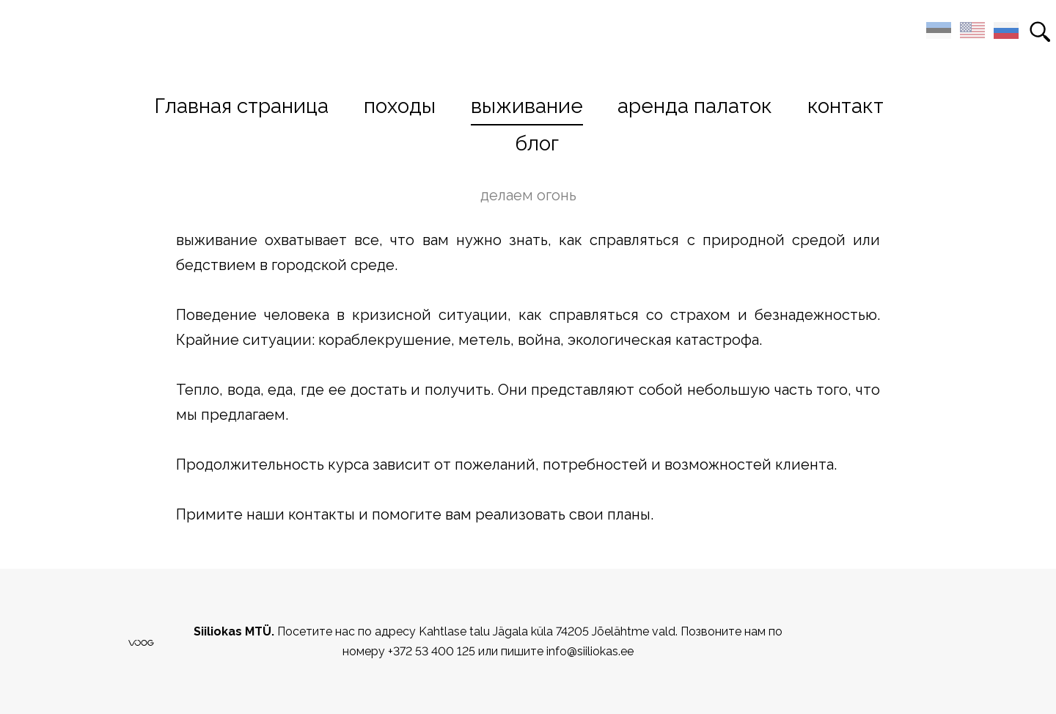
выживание (527, 106)
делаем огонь (528, 195)
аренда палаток (694, 106)
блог (537, 143)
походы (400, 106)
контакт (845, 106)
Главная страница (242, 106)
